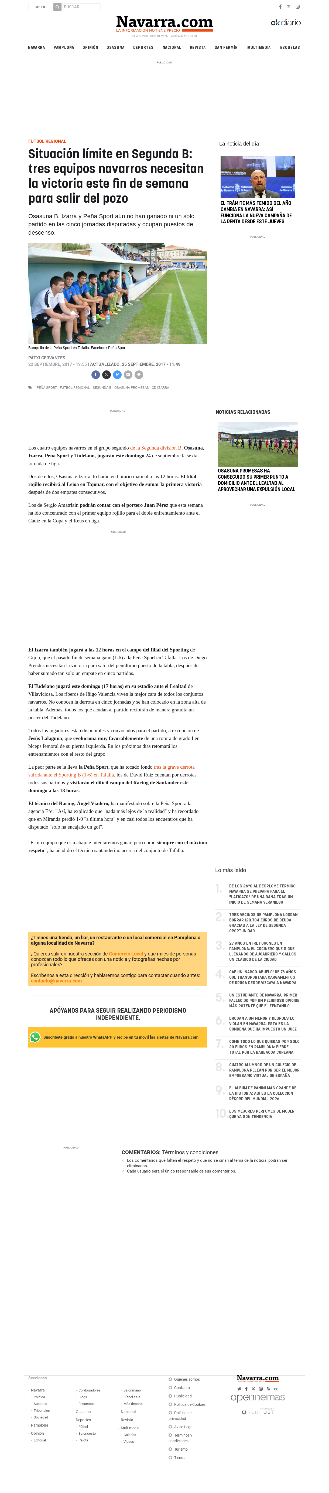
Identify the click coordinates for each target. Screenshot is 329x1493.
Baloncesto (87, 1433)
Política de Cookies (189, 1404)
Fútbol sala (132, 1397)
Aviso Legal (183, 1427)
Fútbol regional (75, 388)
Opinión (90, 47)
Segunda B (102, 388)
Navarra (36, 47)
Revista (198, 47)
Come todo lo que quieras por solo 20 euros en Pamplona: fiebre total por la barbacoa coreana (264, 1047)
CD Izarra (160, 388)
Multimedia (259, 47)
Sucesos (40, 1404)
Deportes (143, 47)
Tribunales (42, 1410)
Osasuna (116, 47)
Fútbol (83, 1427)
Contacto (182, 1388)
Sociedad (41, 1417)
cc (276, 1388)
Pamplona (64, 47)
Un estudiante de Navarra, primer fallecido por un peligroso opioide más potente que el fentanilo (264, 1000)
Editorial (40, 1440)
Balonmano (132, 1390)
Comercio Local (126, 954)
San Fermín (226, 47)
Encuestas (86, 1404)
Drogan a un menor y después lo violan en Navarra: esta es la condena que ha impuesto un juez (263, 1023)
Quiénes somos (187, 1379)
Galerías (130, 1435)
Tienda (180, 1457)
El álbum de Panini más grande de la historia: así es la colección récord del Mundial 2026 (262, 1093)
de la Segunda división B (155, 448)
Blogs (82, 1397)
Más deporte (133, 1404)
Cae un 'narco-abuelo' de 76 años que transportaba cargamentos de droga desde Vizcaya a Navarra (262, 977)
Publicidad (183, 1396)
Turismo (181, 1449)
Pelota (83, 1440)
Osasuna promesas (131, 388)
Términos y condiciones (190, 1152)
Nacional (172, 47)
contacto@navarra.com (56, 981)
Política (39, 1397)
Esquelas (290, 47)
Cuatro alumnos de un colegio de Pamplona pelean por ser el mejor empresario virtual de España (264, 1070)
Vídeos (129, 1442)
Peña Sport (47, 388)
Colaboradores (89, 1390)
